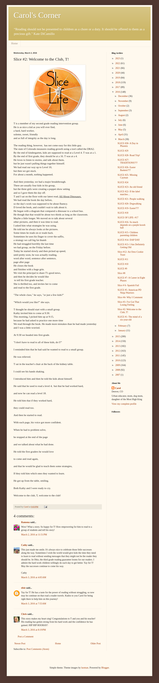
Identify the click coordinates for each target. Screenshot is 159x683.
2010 (118, 360)
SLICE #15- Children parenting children (128, 234)
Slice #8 (121, 273)
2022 (118, 63)
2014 (118, 341)
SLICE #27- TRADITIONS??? (128, 161)
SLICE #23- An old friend (130, 187)
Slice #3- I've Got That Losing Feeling (128, 303)
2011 (118, 355)
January (122, 330)
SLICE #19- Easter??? (128, 208)
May (120, 129)
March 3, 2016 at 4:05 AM (33, 577)
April (121, 134)
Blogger (105, 667)
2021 (118, 68)
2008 (118, 370)
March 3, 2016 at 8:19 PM (33, 630)
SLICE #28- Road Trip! (129, 155)
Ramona (25, 522)
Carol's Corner (37, 15)
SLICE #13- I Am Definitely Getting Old (131, 246)
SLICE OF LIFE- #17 (128, 217)
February (122, 326)
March (121, 139)
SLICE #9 (122, 268)
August (122, 115)
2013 (118, 346)
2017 (118, 87)
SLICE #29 (123, 150)
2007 (118, 375)
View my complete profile (124, 404)
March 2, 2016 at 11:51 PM (34, 534)
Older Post (96, 643)
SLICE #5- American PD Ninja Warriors (129, 291)
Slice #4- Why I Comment (130, 297)
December (123, 96)
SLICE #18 (123, 213)
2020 (118, 73)
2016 (118, 92)
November (123, 101)
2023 (118, 58)
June (120, 125)
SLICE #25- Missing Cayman (127, 176)
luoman (84, 667)
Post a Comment (25, 636)
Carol (118, 388)
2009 (118, 365)
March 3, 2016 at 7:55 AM (33, 603)
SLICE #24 (123, 182)
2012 (118, 351)
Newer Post (19, 643)
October (122, 106)
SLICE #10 (123, 264)
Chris (24, 614)
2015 (118, 336)
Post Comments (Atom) (38, 649)
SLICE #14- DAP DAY (129, 240)
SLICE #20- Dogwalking (129, 203)
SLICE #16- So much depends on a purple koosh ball (131, 225)
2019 (118, 77)
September (123, 110)
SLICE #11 (123, 259)
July (120, 120)
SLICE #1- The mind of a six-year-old (130, 318)
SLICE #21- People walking (131, 199)
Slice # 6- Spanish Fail (128, 285)
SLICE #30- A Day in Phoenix (128, 144)
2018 (118, 82)
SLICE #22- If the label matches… (129, 193)
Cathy (24, 545)
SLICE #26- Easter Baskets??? (127, 168)
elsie (23, 588)
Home (14, 43)
